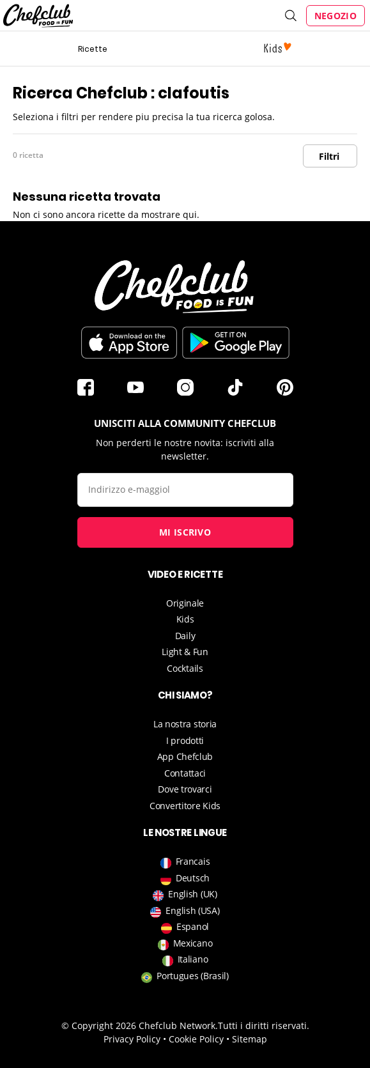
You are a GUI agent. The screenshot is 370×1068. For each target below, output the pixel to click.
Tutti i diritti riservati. (263, 1025)
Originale (185, 603)
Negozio (335, 16)
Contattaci (185, 773)
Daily (185, 636)
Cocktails (185, 668)
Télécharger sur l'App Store (129, 343)
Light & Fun (185, 652)
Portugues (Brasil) (185, 976)
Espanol (185, 926)
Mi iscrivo (185, 532)
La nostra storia (185, 724)
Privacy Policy (132, 1039)
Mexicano (185, 943)
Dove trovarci (185, 789)
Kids (185, 619)
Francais (185, 861)
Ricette (92, 48)
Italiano (185, 959)
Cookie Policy (196, 1039)
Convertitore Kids (185, 806)
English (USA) (184, 910)
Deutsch (185, 878)
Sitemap (249, 1039)
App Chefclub (185, 756)
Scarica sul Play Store (235, 343)
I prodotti (185, 740)
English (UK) (185, 894)
